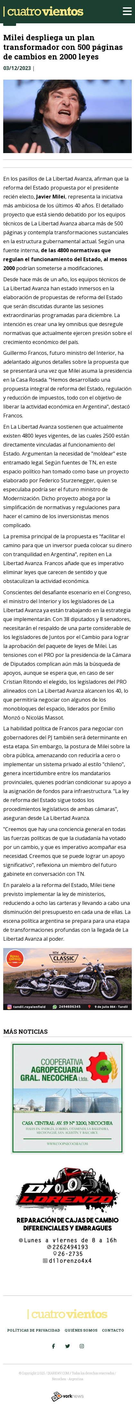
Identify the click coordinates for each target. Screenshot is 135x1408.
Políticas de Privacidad (33, 1330)
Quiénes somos (81, 1330)
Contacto (113, 1330)
